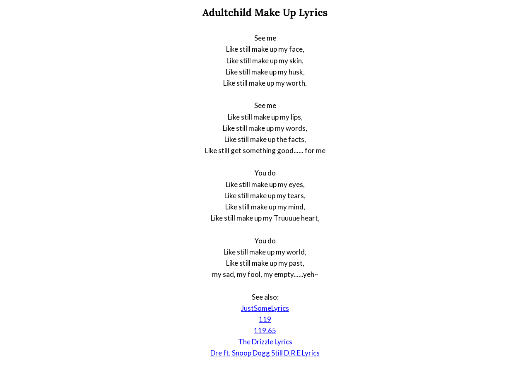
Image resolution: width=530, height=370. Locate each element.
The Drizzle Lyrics (265, 341)
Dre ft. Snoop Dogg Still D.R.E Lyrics (265, 352)
